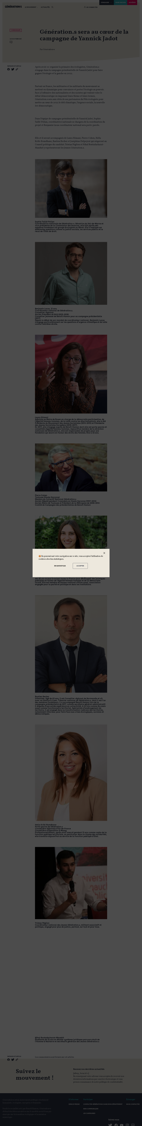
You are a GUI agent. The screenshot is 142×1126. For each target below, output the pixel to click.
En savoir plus (60, 566)
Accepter (80, 566)
